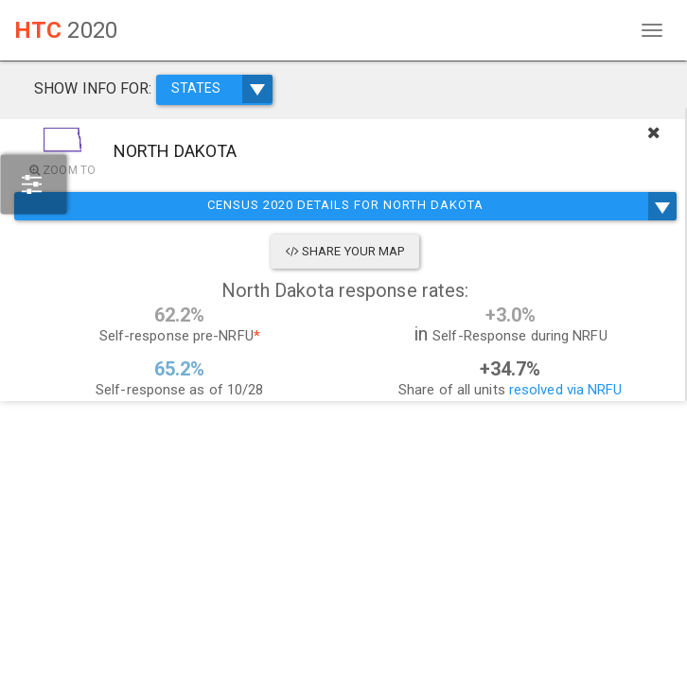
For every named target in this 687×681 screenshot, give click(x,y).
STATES (222, 89)
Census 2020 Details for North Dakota (345, 206)
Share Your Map (345, 251)
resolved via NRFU (566, 389)
